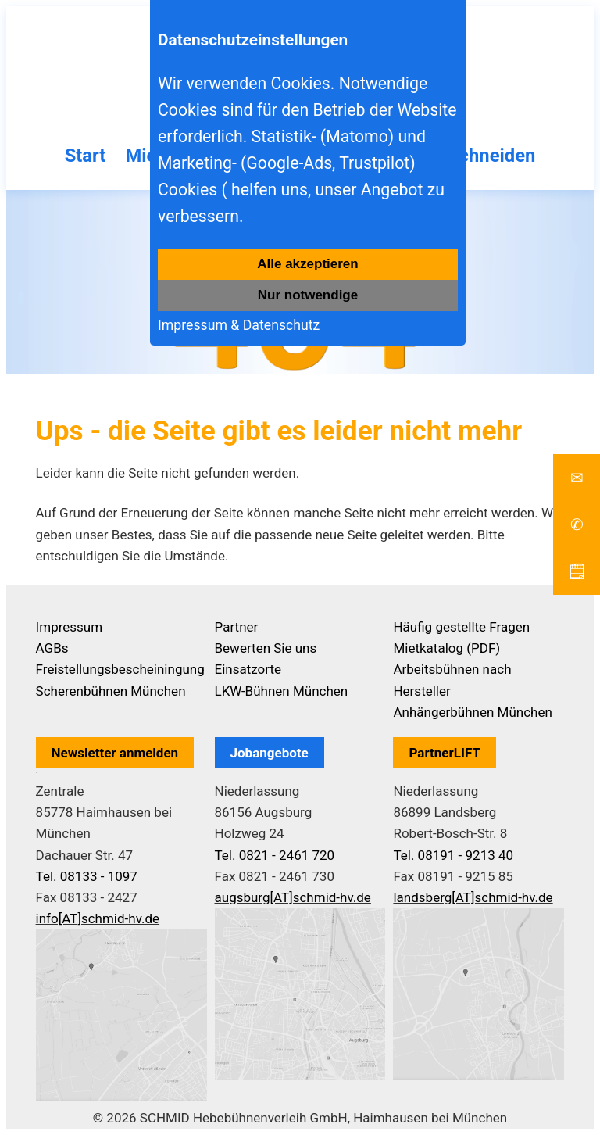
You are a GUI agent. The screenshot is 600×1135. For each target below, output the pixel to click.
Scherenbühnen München (111, 691)
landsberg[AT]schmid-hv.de (472, 897)
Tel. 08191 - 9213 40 (453, 855)
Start (84, 155)
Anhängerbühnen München (472, 712)
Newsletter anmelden (115, 753)
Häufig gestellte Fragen (461, 627)
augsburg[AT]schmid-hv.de (293, 897)
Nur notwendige (308, 295)
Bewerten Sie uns (266, 648)
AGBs (52, 648)
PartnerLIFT (444, 753)
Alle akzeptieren (307, 263)
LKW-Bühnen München (281, 691)
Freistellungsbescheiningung (120, 669)
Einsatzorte (248, 669)
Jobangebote (269, 753)
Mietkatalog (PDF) (446, 648)
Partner (237, 627)
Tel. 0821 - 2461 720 (275, 855)
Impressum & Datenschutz (239, 325)
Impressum (69, 627)
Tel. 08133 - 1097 (87, 876)
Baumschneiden (469, 155)
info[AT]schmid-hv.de (97, 918)
